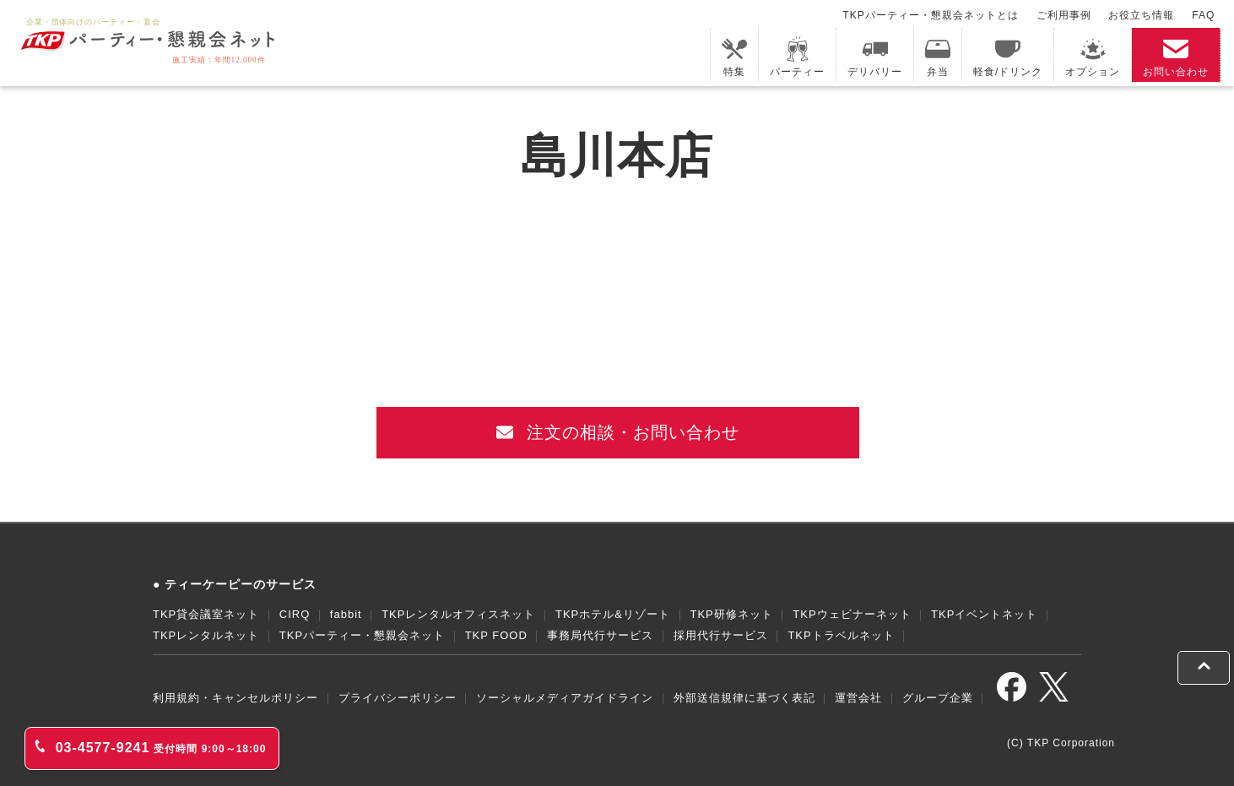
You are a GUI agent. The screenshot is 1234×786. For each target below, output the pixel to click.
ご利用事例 (1063, 15)
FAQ (1203, 15)
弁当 (937, 57)
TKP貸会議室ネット (206, 614)
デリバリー (874, 57)
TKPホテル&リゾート (612, 614)
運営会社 (858, 697)
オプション (1092, 57)
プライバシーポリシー (397, 697)
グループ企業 (937, 697)
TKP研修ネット (731, 614)
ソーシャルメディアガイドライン (564, 697)
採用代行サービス (721, 635)
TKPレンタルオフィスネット (458, 614)
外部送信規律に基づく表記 (744, 697)
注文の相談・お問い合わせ (618, 432)
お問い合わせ (1176, 57)
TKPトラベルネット (840, 635)
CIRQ (295, 614)
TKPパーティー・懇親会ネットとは (930, 15)
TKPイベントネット (984, 614)
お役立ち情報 (1141, 15)
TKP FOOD (496, 635)
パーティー (797, 57)
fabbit (346, 614)
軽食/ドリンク (1007, 57)
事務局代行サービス (600, 635)
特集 (734, 57)
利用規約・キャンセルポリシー (235, 697)
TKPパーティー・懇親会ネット (362, 635)
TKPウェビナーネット (852, 614)
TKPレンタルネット (206, 635)
